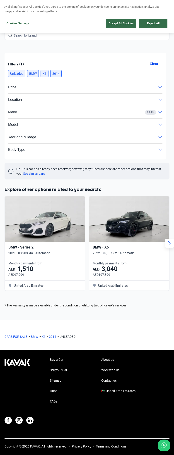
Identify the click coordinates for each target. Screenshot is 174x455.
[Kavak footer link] (17, 368)
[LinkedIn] (30, 407)
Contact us (109, 368)
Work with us (110, 357)
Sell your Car (58, 357)
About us (107, 347)
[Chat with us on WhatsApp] (164, 445)
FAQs (53, 388)
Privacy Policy (81, 433)
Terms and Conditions (111, 433)
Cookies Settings (18, 23)
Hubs (53, 378)
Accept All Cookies (121, 23)
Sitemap (55, 368)
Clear (154, 64)
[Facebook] (8, 407)
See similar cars (34, 173)
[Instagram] (19, 407)
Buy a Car (56, 347)
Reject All (153, 23)
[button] (16, 73)
